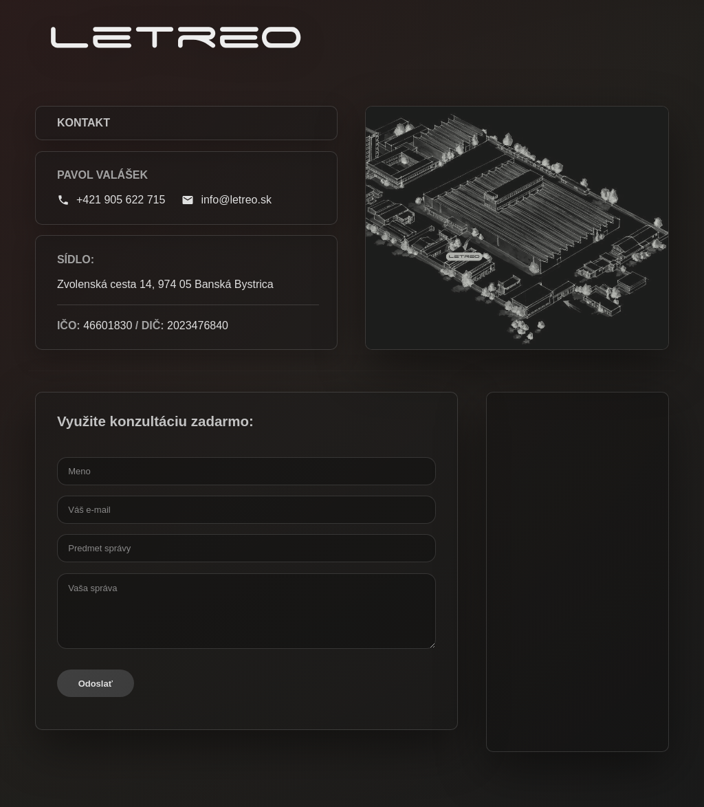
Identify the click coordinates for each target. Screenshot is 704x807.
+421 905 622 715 (111, 200)
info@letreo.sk (227, 200)
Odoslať (95, 683)
